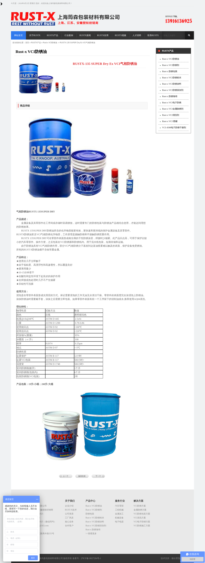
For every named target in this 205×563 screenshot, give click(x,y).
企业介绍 (69, 506)
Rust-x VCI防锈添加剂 (172, 90)
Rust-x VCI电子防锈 (171, 102)
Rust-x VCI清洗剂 (170, 115)
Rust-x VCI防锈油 (50, 43)
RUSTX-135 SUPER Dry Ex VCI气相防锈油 (77, 43)
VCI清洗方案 (140, 518)
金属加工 (119, 514)
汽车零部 (119, 506)
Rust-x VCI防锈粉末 (171, 78)
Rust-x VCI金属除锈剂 (172, 109)
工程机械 (119, 510)
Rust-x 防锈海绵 (169, 96)
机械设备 (119, 518)
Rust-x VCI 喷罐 (169, 121)
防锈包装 (90, 514)
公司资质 (69, 514)
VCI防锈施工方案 (142, 526)
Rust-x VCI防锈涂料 (171, 84)
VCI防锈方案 (140, 506)
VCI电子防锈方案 (142, 522)
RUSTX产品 (36, 43)
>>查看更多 (91, 533)
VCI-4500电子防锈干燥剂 (174, 127)
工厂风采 (69, 518)
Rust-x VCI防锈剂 (170, 65)
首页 (27, 43)
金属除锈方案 (140, 510)
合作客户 (69, 526)
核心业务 (69, 522)
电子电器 (119, 522)
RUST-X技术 (71, 510)
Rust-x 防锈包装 (169, 71)
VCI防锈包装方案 (142, 514)
